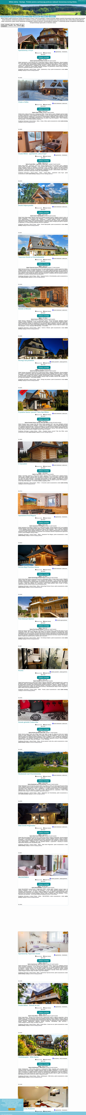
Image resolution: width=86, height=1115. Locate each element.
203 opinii (50, 65)
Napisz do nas (59, 1112)
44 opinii (52, 788)
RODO (14, 1107)
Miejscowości (21, 16)
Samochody (36, 16)
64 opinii (50, 220)
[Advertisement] (43, 919)
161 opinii (52, 968)
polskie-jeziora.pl (82, 0)
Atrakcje (44, 16)
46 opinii (50, 375)
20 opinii (52, 581)
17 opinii (51, 737)
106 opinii (55, 426)
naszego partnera (35, 74)
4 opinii (48, 116)
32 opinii (54, 168)
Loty (29, 16)
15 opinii (48, 478)
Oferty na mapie (13, 16)
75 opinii (52, 1020)
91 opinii (48, 892)
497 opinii (50, 633)
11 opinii (51, 530)
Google (3, 1101)
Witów (65, 29)
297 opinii (46, 685)
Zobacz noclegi (44, 61)
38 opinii (49, 323)
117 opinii (53, 271)
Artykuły (52, 16)
